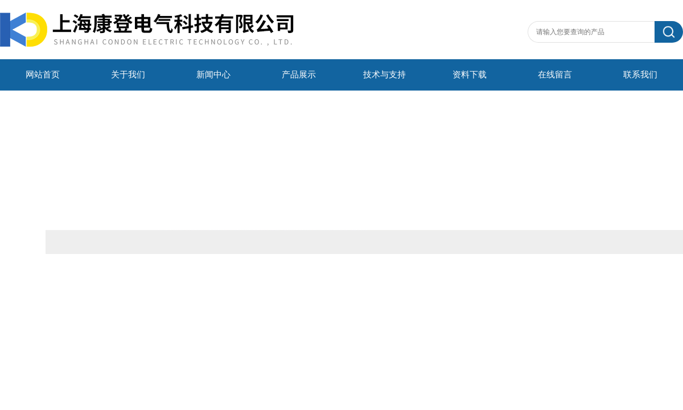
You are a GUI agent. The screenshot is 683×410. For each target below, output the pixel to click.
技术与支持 (384, 74)
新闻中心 (213, 74)
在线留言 (555, 74)
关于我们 (128, 74)
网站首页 (43, 74)
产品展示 (299, 74)
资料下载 (469, 74)
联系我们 (640, 74)
